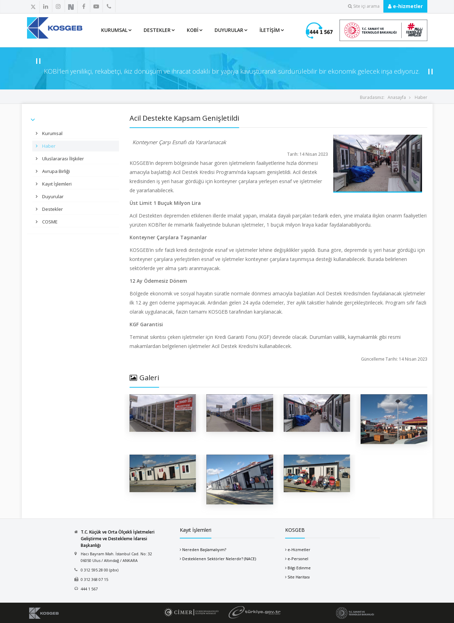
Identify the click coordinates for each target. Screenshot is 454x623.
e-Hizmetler (299, 549)
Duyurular (229, 30)
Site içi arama (364, 6)
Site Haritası (299, 577)
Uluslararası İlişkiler (62, 158)
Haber (421, 97)
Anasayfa (397, 97)
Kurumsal (114, 30)
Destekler (157, 30)
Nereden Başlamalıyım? (204, 549)
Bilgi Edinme (299, 567)
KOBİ (192, 30)
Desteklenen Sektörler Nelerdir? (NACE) (219, 558)
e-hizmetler (405, 6)
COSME (49, 222)
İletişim (269, 30)
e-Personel (298, 558)
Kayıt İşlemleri (56, 184)
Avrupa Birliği (55, 171)
